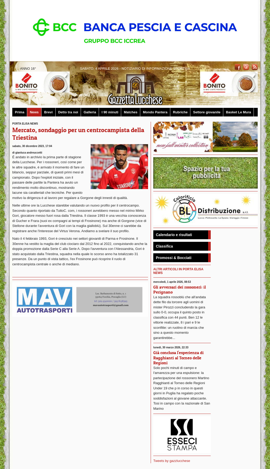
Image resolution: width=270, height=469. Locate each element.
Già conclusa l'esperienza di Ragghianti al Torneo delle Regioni (178, 357)
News (34, 112)
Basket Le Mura (238, 112)
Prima (19, 112)
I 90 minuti (110, 112)
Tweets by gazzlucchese (171, 461)
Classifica (164, 246)
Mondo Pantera (155, 112)
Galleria (90, 112)
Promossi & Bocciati (173, 258)
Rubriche (180, 112)
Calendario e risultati (174, 235)
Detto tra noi (68, 112)
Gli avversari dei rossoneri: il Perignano (179, 289)
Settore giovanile (206, 112)
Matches (130, 112)
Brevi (48, 112)
